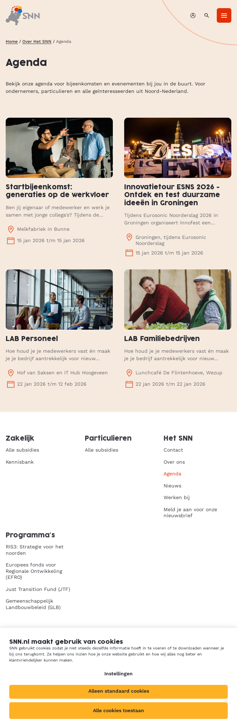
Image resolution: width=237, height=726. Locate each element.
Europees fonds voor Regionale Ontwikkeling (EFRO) (34, 571)
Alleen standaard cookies (118, 691)
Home (12, 41)
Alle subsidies (22, 450)
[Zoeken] (206, 15)
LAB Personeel (32, 339)
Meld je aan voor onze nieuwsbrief (190, 513)
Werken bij (177, 497)
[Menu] (224, 15)
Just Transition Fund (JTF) (38, 589)
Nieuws (172, 485)
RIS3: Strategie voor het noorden (35, 550)
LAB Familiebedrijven (162, 339)
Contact (173, 450)
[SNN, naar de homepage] (23, 16)
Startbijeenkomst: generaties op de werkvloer (57, 191)
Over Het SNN (36, 41)
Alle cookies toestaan (118, 710)
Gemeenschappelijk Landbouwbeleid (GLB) (33, 604)
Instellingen (118, 673)
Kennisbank (20, 462)
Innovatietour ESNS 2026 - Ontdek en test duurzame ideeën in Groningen (172, 195)
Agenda (172, 473)
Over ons (174, 462)
